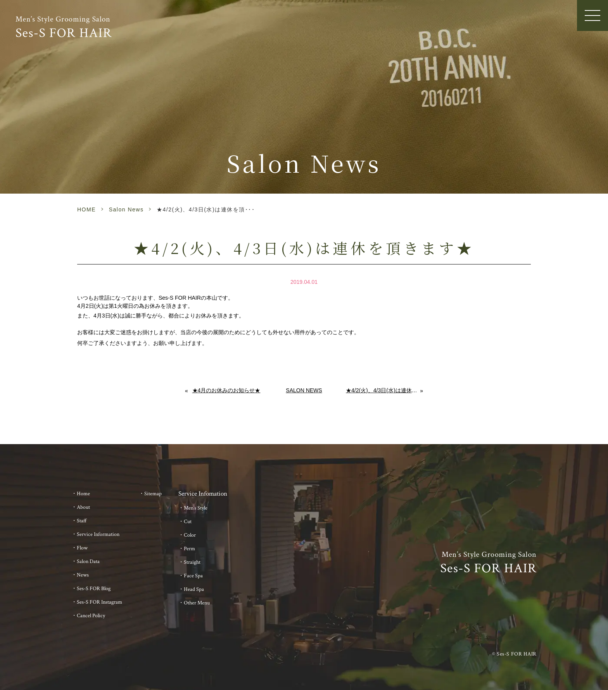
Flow (82, 548)
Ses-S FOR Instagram (99, 602)
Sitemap (153, 493)
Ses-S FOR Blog (94, 588)
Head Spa (194, 589)
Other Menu (197, 603)
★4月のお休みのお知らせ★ (226, 390)
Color (190, 535)
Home (83, 493)
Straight (192, 562)
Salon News (126, 209)
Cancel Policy (91, 615)
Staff (82, 521)
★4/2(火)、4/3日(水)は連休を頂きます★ (383, 390)
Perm (189, 548)
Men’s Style (195, 508)
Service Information (98, 534)
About (83, 507)
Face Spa (193, 575)
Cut (188, 521)
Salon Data (88, 561)
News (83, 575)
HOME (86, 209)
